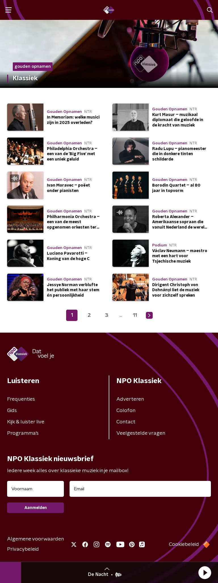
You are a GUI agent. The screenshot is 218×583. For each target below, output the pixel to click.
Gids (12, 410)
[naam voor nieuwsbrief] (35, 489)
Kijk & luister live (25, 421)
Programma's (23, 433)
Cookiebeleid (184, 544)
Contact (125, 421)
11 (135, 315)
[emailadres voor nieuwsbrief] (140, 489)
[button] (205, 572)
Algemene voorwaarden (35, 539)
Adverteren (130, 399)
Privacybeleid (23, 549)
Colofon (125, 410)
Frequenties (21, 399)
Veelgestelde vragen (140, 433)
